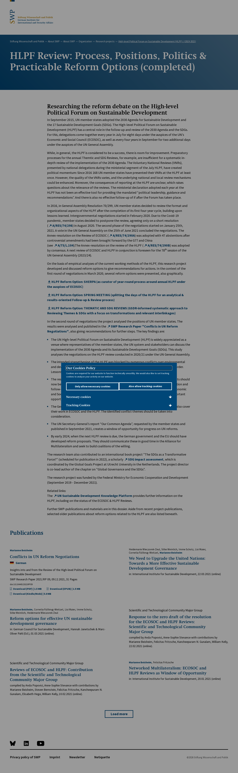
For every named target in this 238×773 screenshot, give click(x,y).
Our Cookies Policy (80, 368)
